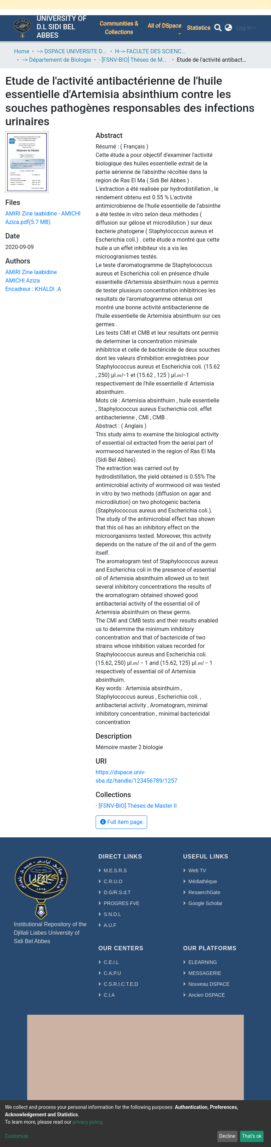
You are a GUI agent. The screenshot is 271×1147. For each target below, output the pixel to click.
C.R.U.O (113, 881)
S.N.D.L (112, 914)
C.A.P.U (112, 973)
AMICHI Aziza (22, 280)
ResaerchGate (204, 892)
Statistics (198, 28)
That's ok (251, 1136)
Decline (227, 1136)
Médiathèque (202, 881)
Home (21, 51)
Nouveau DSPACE (208, 984)
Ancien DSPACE (206, 995)
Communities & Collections (119, 28)
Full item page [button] (121, 822)
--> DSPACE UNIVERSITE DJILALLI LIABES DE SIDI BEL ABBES (72, 51)
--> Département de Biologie (56, 59)
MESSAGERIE (204, 973)
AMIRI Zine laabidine (31, 272)
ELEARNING (202, 962)
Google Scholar (205, 903)
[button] (228, 28)
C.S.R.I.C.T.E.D (121, 984)
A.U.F (110, 925)
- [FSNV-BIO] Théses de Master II (134, 59)
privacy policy (87, 1122)
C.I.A (109, 995)
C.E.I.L (111, 962)
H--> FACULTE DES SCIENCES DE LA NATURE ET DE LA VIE (150, 51)
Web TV (197, 870)
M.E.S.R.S (115, 870)
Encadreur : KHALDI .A (33, 289)
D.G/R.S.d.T (117, 892)
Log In (244, 28)
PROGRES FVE (121, 903)
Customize (16, 1136)
